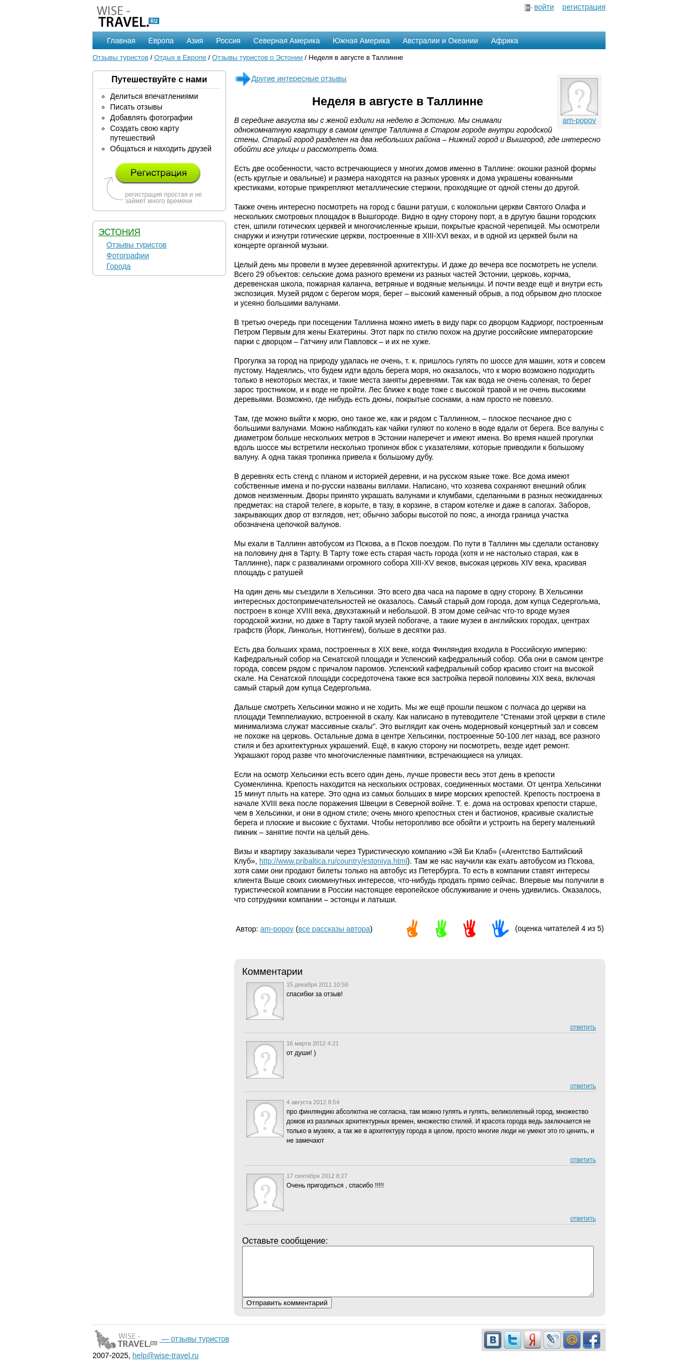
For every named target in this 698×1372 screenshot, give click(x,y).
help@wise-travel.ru (166, 1365)
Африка (504, 40)
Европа (161, 40)
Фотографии (127, 255)
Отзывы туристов (120, 57)
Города (118, 266)
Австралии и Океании (440, 40)
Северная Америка (286, 40)
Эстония (119, 232)
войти (544, 7)
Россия (228, 40)
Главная (121, 40)
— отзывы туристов (160, 1348)
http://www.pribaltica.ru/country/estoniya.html (333, 861)
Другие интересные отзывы (290, 78)
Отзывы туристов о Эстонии (257, 57)
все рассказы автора (334, 929)
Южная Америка (361, 40)
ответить (583, 1027)
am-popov (579, 120)
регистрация (584, 7)
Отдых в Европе (180, 57)
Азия (195, 40)
